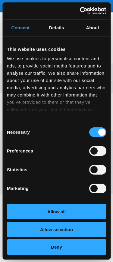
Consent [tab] (20, 27)
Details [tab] (56, 27)
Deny (56, 247)
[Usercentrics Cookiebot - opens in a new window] (80, 11)
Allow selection (56, 229)
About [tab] (92, 27)
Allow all (56, 211)
